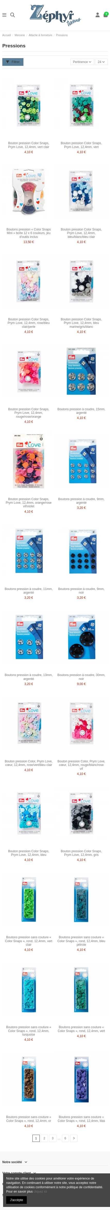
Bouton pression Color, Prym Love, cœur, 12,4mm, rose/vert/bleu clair (29, 763)
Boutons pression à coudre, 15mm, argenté (81, 411)
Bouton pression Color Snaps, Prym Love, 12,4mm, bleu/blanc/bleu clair (81, 233)
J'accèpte (16, 1200)
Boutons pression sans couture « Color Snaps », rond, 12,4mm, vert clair (28, 940)
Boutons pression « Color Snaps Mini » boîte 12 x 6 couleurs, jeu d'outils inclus (28, 233)
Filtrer (13, 62)
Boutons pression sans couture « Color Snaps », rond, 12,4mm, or (28, 1118)
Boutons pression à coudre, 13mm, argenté (29, 676)
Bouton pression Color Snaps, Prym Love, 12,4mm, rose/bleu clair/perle (29, 323)
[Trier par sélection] (82, 62)
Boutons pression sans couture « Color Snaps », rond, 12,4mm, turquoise (28, 1030)
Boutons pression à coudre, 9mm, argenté (81, 500)
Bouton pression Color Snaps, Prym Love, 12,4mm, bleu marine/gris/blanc (81, 323)
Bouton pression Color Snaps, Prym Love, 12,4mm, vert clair (28, 145)
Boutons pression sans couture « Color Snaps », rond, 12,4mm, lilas (81, 1118)
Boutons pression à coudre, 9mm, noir (81, 590)
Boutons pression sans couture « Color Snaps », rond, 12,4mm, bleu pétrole (81, 940)
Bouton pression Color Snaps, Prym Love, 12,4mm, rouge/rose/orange (28, 412)
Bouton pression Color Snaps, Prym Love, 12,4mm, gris (81, 853)
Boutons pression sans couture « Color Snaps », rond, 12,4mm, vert (81, 1029)
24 (101, 62)
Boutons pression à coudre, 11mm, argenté (29, 590)
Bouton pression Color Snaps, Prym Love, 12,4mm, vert (81, 145)
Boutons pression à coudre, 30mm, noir (81, 676)
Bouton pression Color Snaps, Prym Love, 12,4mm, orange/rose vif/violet (29, 502)
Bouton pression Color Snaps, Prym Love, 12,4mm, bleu (28, 853)
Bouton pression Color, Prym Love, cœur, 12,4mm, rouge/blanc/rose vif (81, 765)
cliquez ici (40, 1191)
